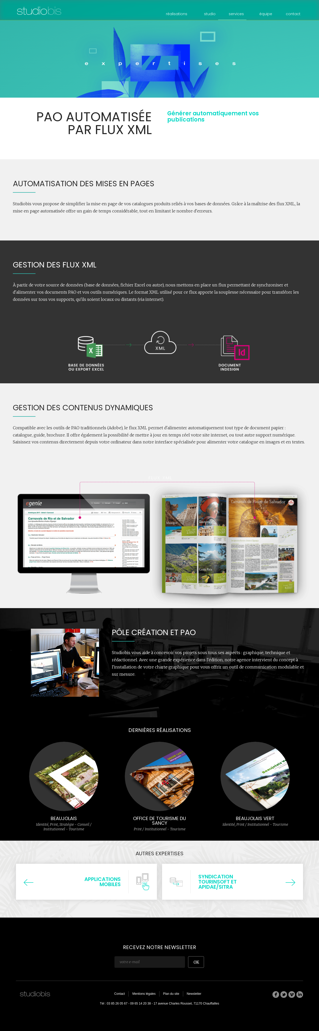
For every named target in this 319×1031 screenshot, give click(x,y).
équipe (265, 13)
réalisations (176, 13)
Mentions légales (143, 994)
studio (210, 13)
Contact (119, 994)
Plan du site (171, 994)
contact (293, 13)
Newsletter (194, 994)
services (236, 13)
